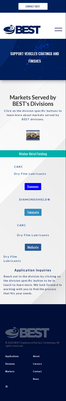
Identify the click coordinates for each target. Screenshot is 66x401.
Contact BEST (33, 6)
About (36, 356)
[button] (58, 29)
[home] (26, 29)
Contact (37, 371)
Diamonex (33, 186)
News (36, 379)
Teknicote (33, 212)
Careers (37, 364)
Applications (12, 356)
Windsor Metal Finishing (33, 153)
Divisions (10, 364)
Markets (9, 371)
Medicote (33, 247)
